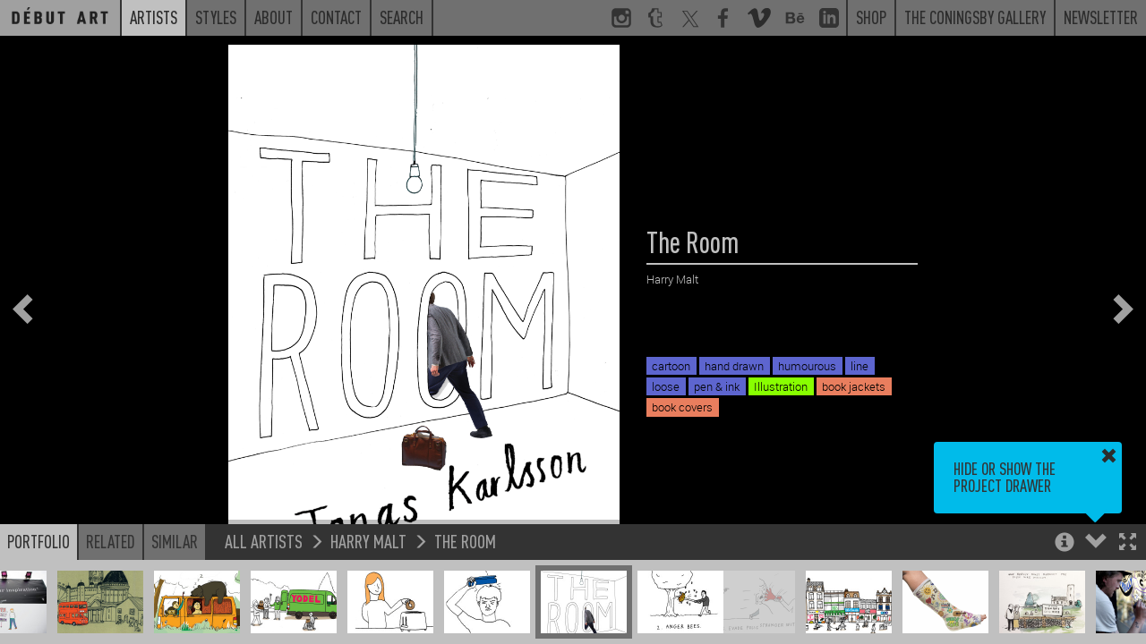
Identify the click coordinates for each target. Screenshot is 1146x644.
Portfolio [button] (38, 541)
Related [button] (110, 541)
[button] (1127, 543)
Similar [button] (174, 541)
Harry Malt (368, 541)
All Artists (264, 541)
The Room (465, 541)
